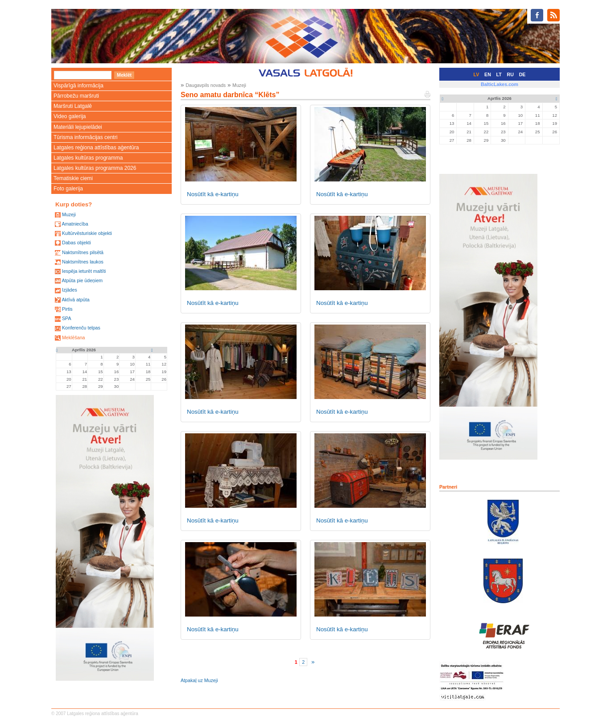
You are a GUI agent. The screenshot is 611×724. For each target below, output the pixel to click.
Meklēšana (73, 337)
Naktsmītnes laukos (82, 261)
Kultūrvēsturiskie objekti (87, 233)
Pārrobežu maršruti (76, 96)
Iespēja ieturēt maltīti (84, 271)
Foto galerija (68, 188)
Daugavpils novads (206, 85)
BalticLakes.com (499, 84)
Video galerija (70, 116)
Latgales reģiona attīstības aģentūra (96, 147)
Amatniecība (75, 223)
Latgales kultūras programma (88, 158)
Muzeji (69, 214)
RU (510, 74)
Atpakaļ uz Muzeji (199, 680)
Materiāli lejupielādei (78, 127)
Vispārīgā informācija (78, 85)
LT (499, 74)
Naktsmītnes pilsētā (82, 252)
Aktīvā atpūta (75, 299)
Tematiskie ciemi (73, 178)
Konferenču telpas (81, 327)
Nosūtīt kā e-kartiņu (213, 194)
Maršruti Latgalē (73, 106)
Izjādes (69, 289)
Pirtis (67, 309)
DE (522, 74)
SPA (66, 318)
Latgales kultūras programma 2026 (95, 168)
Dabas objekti (76, 242)
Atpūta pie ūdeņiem (82, 280)
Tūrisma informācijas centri (85, 137)
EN (487, 74)
